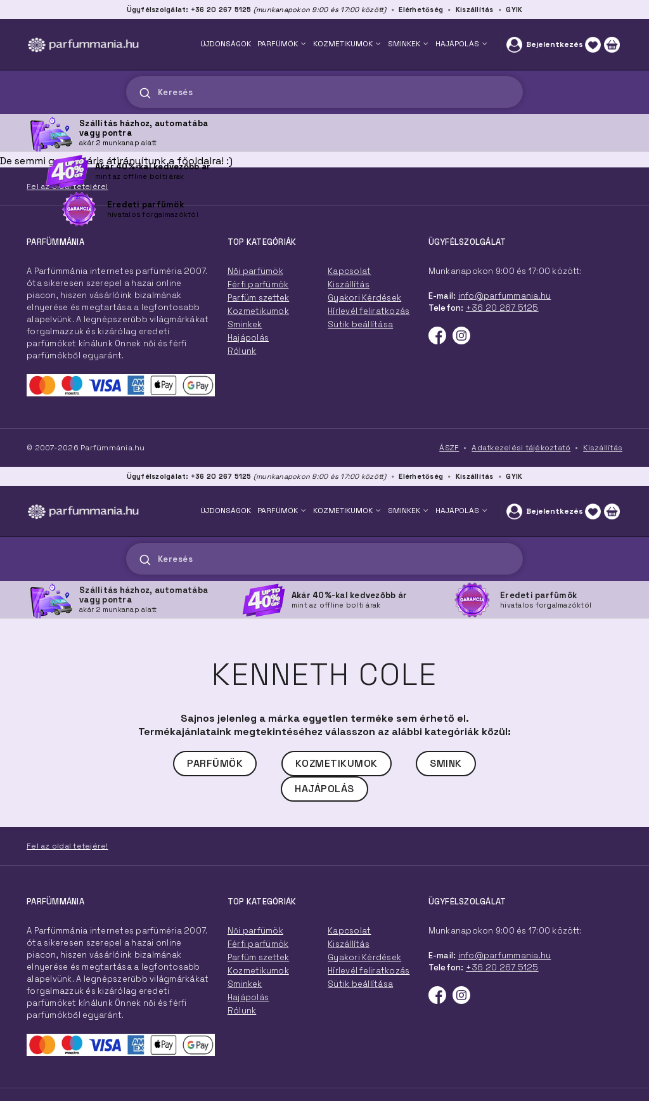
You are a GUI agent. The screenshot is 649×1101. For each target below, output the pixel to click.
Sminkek (245, 984)
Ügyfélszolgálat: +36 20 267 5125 (189, 476)
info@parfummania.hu (504, 955)
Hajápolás (324, 788)
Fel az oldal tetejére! (67, 846)
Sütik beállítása (360, 984)
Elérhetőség (421, 476)
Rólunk (242, 1010)
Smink (446, 763)
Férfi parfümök (258, 944)
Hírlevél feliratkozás (368, 970)
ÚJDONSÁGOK (225, 510)
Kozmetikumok (336, 763)
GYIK (514, 476)
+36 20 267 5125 (502, 967)
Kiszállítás (475, 476)
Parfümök (215, 763)
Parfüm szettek (259, 957)
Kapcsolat (349, 930)
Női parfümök (255, 930)
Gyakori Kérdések (364, 957)
